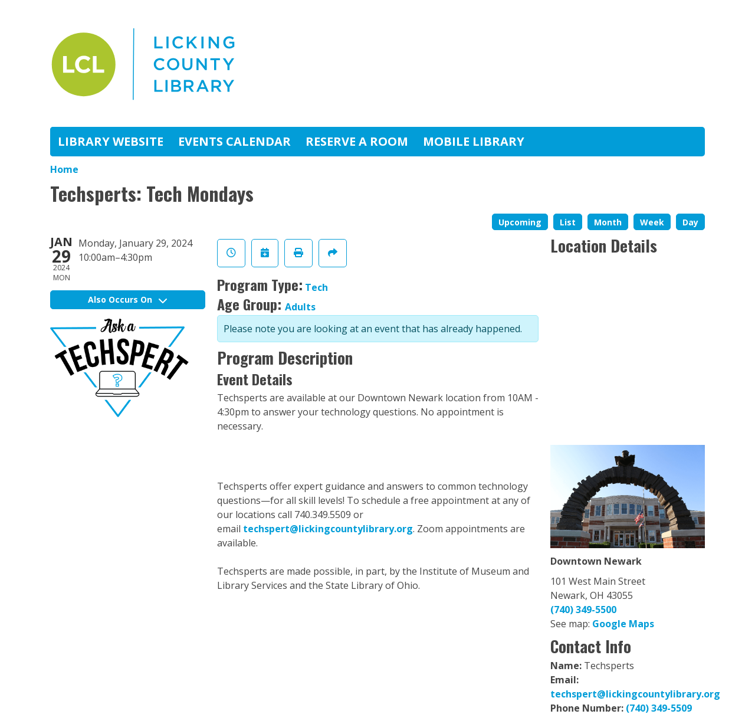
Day (690, 222)
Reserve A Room (357, 141)
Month (608, 222)
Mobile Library (473, 141)
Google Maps (623, 623)
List (568, 222)
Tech (316, 287)
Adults (300, 306)
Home (64, 169)
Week (652, 222)
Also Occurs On (127, 299)
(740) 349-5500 (583, 609)
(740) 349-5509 (659, 708)
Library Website (110, 141)
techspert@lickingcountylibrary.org (328, 528)
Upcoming (519, 222)
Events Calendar (234, 141)
